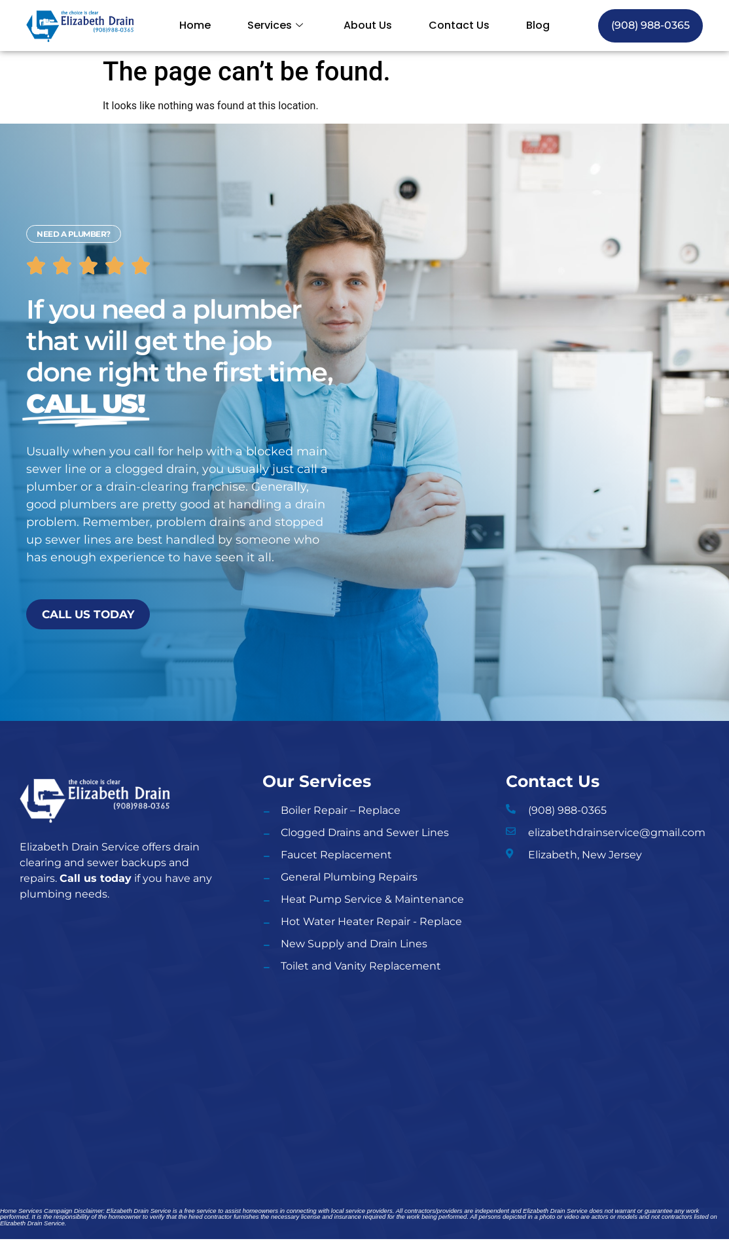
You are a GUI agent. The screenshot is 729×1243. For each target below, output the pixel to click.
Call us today (96, 882)
